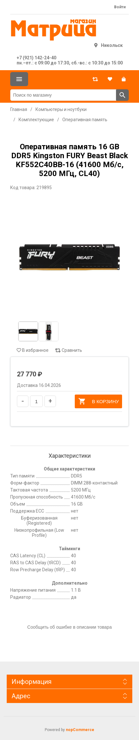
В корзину (98, 401)
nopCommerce (80, 730)
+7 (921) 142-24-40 (36, 57)
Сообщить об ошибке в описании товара (69, 627)
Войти (120, 7)
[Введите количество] (36, 401)
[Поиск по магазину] (63, 95)
